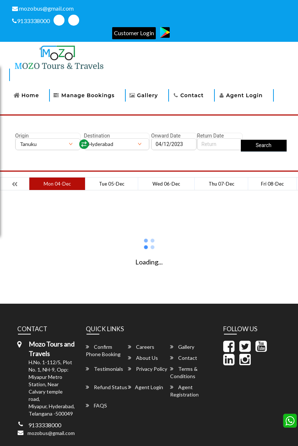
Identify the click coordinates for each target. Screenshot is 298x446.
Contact (192, 95)
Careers (141, 347)
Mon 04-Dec (57, 184)
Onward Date (166, 135)
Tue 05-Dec (111, 184)
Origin (22, 135)
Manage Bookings (87, 95)
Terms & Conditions (184, 372)
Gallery (147, 95)
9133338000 (31, 20)
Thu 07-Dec (221, 184)
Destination (97, 135)
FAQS (96, 405)
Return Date (210, 135)
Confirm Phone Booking (103, 350)
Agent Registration (184, 391)
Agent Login (244, 95)
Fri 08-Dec (272, 184)
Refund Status (106, 387)
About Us (143, 358)
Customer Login (134, 32)
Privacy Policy (147, 369)
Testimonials (104, 369)
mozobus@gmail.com (43, 8)
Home (30, 95)
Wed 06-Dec (166, 184)
